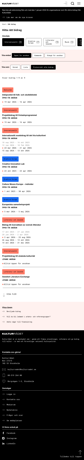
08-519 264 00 (15, 375)
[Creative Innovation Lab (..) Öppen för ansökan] (42, 164)
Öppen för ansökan (21, 55)
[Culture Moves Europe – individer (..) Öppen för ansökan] (42, 185)
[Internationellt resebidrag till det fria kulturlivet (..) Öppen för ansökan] (42, 140)
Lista (25, 67)
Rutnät (15, 67)
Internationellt (13, 42)
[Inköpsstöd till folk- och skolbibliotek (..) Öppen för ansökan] (42, 95)
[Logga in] (65, 3)
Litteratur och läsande (52, 42)
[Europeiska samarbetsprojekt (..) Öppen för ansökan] (42, 205)
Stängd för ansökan (55, 55)
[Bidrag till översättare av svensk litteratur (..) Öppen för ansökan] (42, 230)
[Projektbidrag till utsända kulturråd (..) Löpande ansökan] (42, 256)
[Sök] (72, 3)
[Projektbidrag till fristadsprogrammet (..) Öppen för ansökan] (42, 116)
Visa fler (11, 294)
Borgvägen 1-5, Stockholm (21, 381)
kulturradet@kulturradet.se (22, 369)
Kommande (37, 55)
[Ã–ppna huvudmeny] (79, 3)
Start (4, 24)
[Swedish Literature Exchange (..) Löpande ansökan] (42, 277)
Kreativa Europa (33, 42)
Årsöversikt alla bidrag (43, 67)
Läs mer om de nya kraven (20, 17)
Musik (69, 42)
